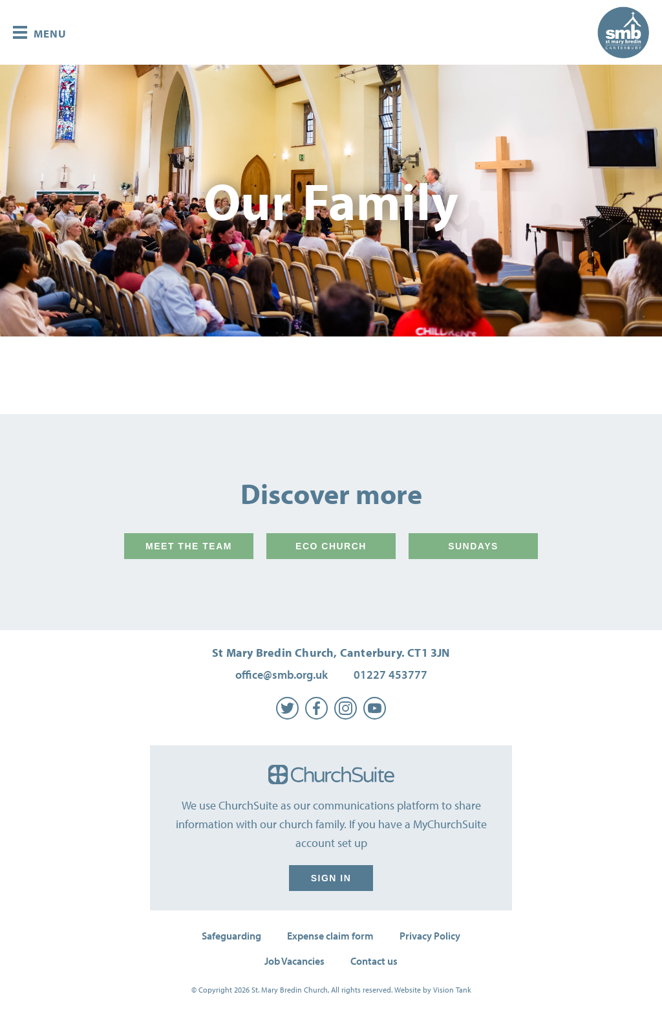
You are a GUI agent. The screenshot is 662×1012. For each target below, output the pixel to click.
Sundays (473, 546)
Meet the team (188, 546)
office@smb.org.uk (281, 674)
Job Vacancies (294, 960)
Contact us (374, 960)
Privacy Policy (430, 935)
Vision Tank (452, 990)
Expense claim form (330, 935)
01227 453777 (390, 674)
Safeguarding (231, 935)
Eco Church (331, 546)
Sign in (331, 878)
